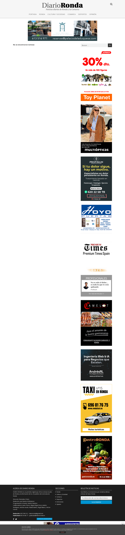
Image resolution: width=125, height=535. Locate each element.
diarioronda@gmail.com (36, 513)
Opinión (59, 504)
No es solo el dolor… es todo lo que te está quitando (100, 284)
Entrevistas (60, 502)
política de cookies (48, 530)
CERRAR (62, 532)
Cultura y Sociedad (62, 494)
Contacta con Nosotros (44, 519)
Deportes (59, 499)
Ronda (58, 492)
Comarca (59, 497)
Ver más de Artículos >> (96, 294)
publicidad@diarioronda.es (37, 515)
